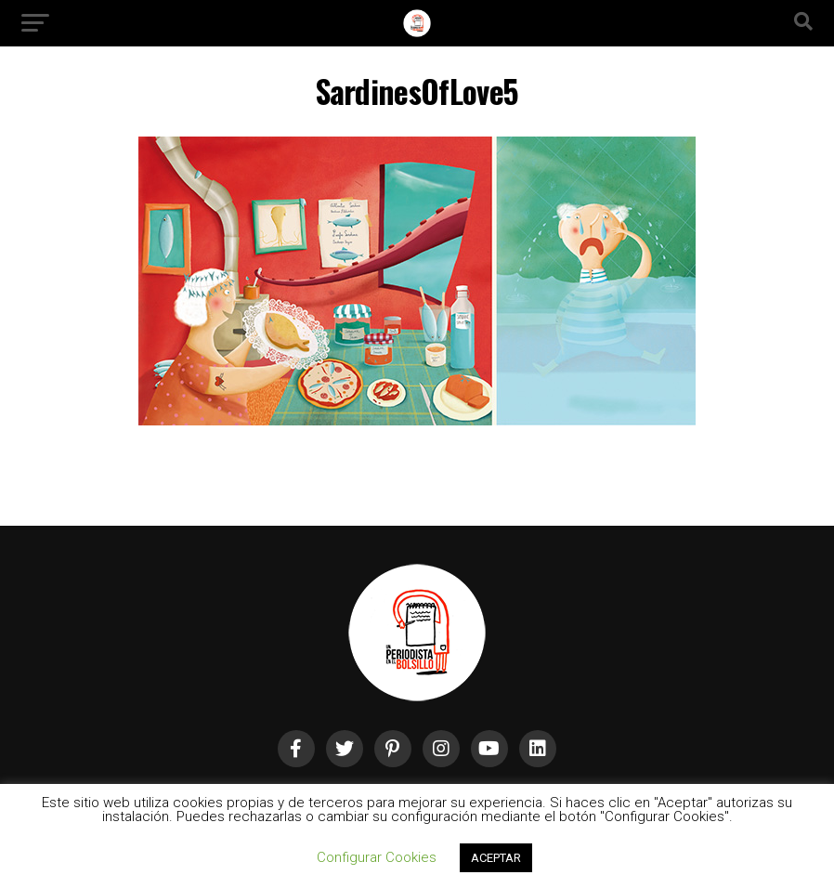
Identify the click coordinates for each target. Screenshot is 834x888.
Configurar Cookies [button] (377, 857)
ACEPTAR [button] (496, 858)
